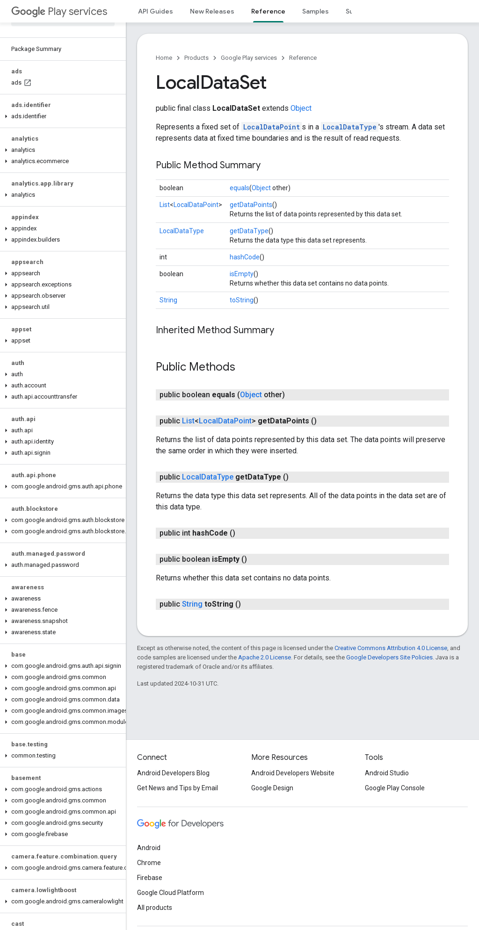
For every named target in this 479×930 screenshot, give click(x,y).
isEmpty (242, 274)
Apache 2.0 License (264, 657)
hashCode (245, 257)
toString (242, 300)
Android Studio (387, 773)
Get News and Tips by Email (177, 788)
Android (148, 847)
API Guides (155, 11)
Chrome (149, 862)
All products (154, 907)
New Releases (212, 11)
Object (301, 108)
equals (239, 188)
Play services (59, 11)
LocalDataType (350, 126)
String (168, 300)
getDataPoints (251, 204)
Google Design (272, 788)
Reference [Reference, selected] (268, 11)
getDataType (249, 231)
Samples (315, 11)
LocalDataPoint (271, 126)
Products (196, 57)
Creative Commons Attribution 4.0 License (390, 647)
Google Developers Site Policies (389, 657)
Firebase (149, 877)
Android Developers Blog (173, 773)
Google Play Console (395, 788)
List (165, 204)
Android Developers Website (292, 773)
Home (164, 57)
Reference (303, 57)
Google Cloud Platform (170, 892)
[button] (61, 116)
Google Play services (249, 57)
